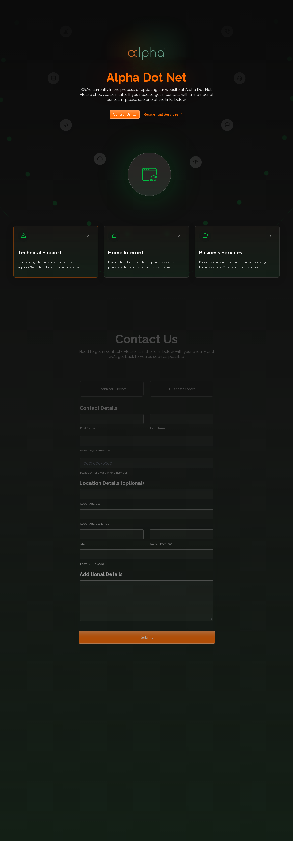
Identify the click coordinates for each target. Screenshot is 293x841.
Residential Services (163, 114)
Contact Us (124, 114)
